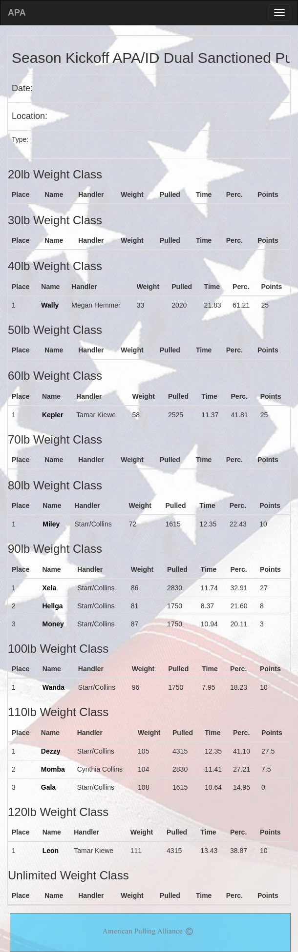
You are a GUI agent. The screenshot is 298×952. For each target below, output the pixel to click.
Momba (53, 769)
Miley (51, 524)
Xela (49, 588)
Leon (51, 851)
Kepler (53, 415)
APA (17, 13)
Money (53, 624)
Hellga (52, 606)
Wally (50, 305)
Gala (48, 787)
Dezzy (51, 751)
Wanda (53, 687)
